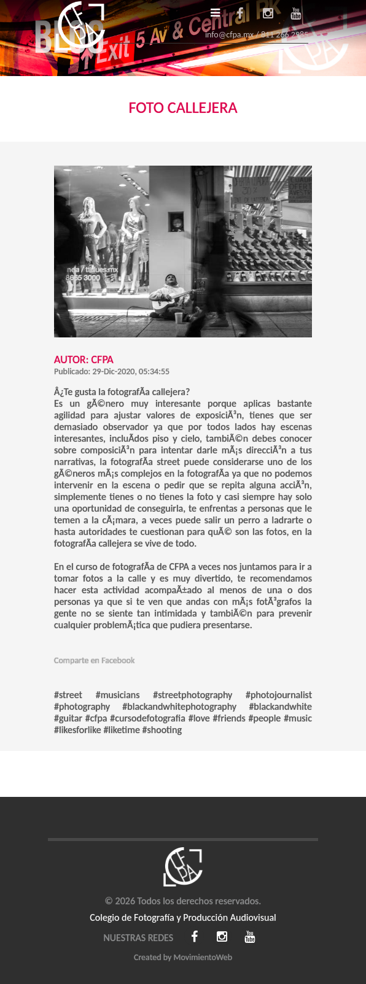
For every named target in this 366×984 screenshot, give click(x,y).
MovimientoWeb (202, 957)
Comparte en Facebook (94, 660)
